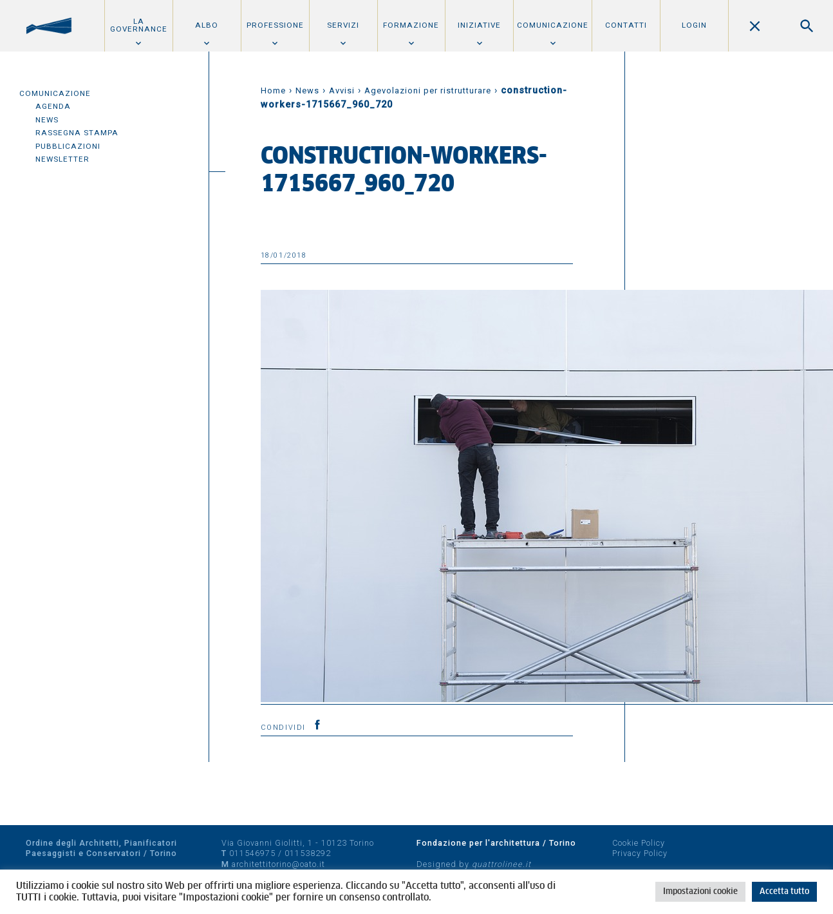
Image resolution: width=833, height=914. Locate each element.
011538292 (308, 853)
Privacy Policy (640, 853)
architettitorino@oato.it (278, 864)
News (47, 119)
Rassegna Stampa (76, 132)
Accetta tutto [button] (784, 892)
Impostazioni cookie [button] (700, 892)
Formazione (411, 25)
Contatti (626, 25)
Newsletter (62, 159)
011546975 (252, 853)
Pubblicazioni (67, 146)
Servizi (343, 25)
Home (273, 90)
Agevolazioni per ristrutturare (427, 90)
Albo (206, 25)
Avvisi (342, 90)
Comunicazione (552, 25)
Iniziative (479, 25)
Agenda (53, 106)
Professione (275, 25)
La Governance (138, 25)
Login (694, 25)
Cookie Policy (638, 843)
